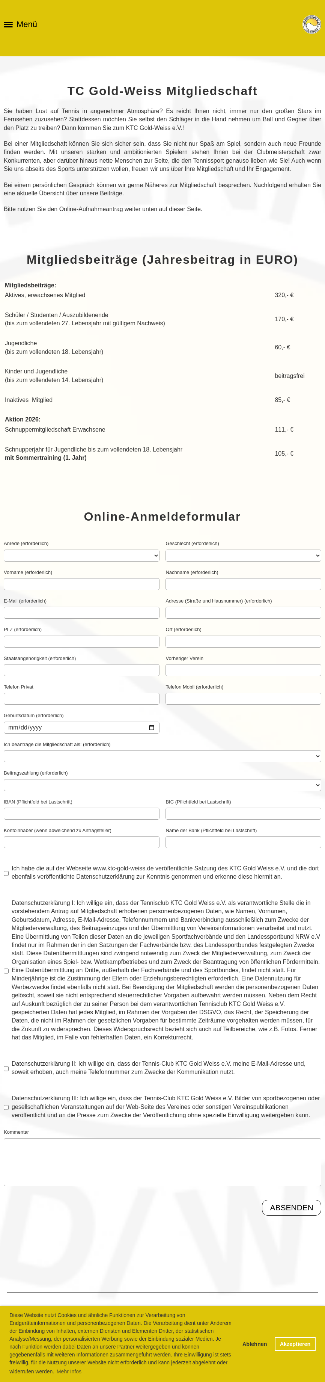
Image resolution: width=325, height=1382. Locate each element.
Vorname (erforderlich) (28, 572)
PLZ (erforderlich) (23, 629)
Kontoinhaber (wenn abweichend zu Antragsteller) (57, 830)
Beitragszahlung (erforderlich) (36, 773)
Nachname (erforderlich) (192, 572)
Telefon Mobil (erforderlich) (194, 687)
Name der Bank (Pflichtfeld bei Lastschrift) (211, 830)
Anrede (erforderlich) (26, 543)
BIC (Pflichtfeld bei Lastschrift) (198, 802)
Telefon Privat (18, 687)
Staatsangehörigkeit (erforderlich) (40, 658)
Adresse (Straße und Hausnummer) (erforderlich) (219, 601)
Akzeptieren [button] (295, 1344)
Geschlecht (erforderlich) (192, 543)
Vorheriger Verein (184, 658)
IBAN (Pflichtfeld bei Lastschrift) (38, 802)
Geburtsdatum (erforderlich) (34, 715)
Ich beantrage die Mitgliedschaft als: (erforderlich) (57, 744)
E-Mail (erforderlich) (25, 601)
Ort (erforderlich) (183, 629)
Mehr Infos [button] (69, 1371)
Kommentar (16, 1132)
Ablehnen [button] (254, 1344)
